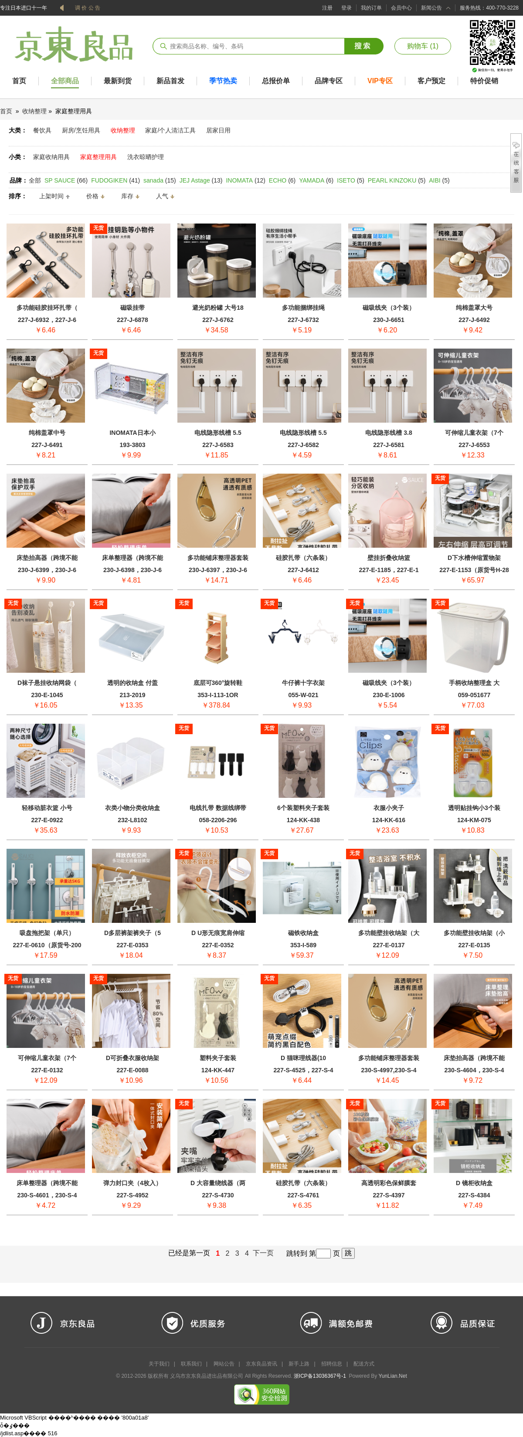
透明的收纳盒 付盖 (132, 682)
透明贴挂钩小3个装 (474, 807)
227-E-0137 (388, 945)
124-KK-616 (388, 820)
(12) (245, 180)
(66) (66, 180)
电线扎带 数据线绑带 (218, 807)
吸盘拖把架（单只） (47, 932)
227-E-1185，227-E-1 (389, 569)
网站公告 (224, 1364)
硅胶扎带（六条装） (303, 557)
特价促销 (484, 81)
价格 (92, 196)
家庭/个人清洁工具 (170, 130)
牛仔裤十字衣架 (303, 682)
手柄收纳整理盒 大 (474, 682)
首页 (19, 81)
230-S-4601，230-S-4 (47, 1195)
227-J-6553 (474, 444)
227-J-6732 (303, 319)
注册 (327, 8)
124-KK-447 (217, 1070)
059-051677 (474, 694)
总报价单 (276, 81)
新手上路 (299, 1364)
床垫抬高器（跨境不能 (47, 557)
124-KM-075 (474, 820)
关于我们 (159, 1364)
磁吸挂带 (132, 307)
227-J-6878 (132, 319)
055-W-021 (304, 694)
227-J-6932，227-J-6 (47, 319)
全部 (35, 180)
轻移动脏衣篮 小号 (47, 807)
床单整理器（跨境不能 (132, 557)
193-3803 (132, 444)
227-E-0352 (218, 945)
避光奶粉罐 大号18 (217, 307)
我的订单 (371, 8)
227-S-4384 (474, 1195)
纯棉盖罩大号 (474, 307)
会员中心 (401, 8)
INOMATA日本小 (132, 432)
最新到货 (118, 81)
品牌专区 (329, 81)
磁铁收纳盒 (303, 932)
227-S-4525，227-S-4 (303, 1070)
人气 (162, 196)
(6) (282, 180)
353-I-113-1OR (217, 694)
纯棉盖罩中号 (47, 432)
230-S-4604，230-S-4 (474, 1070)
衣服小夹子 (389, 807)
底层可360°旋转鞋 (218, 682)
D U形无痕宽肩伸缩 (218, 932)
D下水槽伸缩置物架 (474, 557)
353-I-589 (303, 945)
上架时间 (51, 196)
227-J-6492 (474, 319)
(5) (350, 180)
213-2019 (132, 694)
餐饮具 (42, 130)
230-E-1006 (388, 694)
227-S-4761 (303, 1195)
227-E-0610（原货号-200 (47, 945)
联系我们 (191, 1364)
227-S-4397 (388, 1195)
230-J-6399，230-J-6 (47, 569)
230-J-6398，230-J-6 (132, 569)
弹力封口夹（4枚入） (132, 1182)
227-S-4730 (218, 1195)
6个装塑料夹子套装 (303, 807)
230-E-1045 (47, 694)
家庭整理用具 (98, 156)
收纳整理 (34, 111)
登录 (346, 8)
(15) (159, 180)
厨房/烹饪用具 (81, 130)
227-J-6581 (388, 444)
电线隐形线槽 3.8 (388, 432)
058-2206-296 (218, 820)
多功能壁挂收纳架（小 (474, 932)
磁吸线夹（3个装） (389, 307)
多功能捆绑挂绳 (303, 307)
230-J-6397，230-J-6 (218, 569)
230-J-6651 (388, 319)
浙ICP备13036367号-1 (320, 1376)
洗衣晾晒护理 (145, 156)
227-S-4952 (132, 1195)
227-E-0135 (474, 945)
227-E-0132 (47, 1070)
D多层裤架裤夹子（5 (132, 932)
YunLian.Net (392, 1376)
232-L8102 (132, 820)
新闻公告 (431, 8)
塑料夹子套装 (218, 1057)
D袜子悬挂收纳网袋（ (47, 682)
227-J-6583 (218, 444)
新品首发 (170, 81)
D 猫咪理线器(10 (303, 1057)
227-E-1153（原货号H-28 (474, 569)
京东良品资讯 (261, 1364)
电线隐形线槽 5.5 (217, 432)
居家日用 (218, 130)
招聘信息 (331, 1364)
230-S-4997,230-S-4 (389, 1070)
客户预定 (431, 81)
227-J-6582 (303, 444)
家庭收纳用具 (51, 156)
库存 (127, 196)
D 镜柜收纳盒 (474, 1182)
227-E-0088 (132, 1070)
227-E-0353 (132, 945)
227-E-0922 (47, 820)
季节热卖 (223, 81)
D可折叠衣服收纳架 (132, 1057)
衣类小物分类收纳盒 (132, 807)
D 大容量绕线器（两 (217, 1182)
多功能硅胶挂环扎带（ (47, 307)
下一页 (264, 1253)
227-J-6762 (218, 319)
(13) (201, 180)
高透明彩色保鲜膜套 (388, 1182)
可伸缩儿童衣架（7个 (474, 432)
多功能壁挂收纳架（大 (388, 932)
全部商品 (65, 81)
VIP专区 (380, 81)
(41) (115, 180)
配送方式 (363, 1364)
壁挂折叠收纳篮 (388, 557)
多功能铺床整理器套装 (217, 557)
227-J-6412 (303, 569)
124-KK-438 (303, 820)
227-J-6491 (47, 444)
